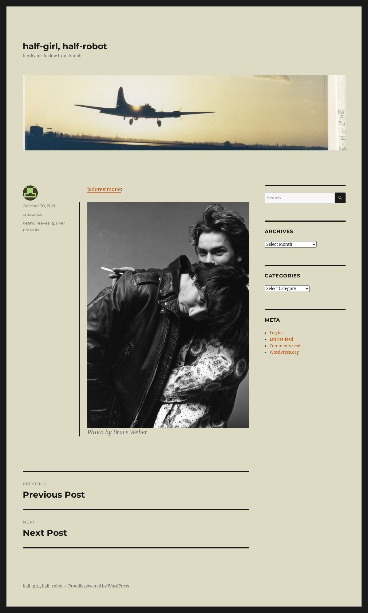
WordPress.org (284, 352)
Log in (276, 333)
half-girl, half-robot (65, 46)
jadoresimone (104, 189)
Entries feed (281, 339)
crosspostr (33, 214)
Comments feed (285, 345)
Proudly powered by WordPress (98, 586)
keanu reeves (36, 223)
